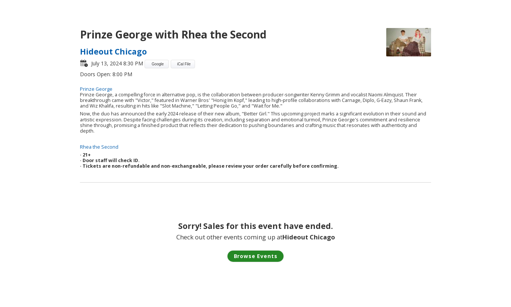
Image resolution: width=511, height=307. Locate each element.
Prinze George (96, 89)
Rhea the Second (99, 147)
